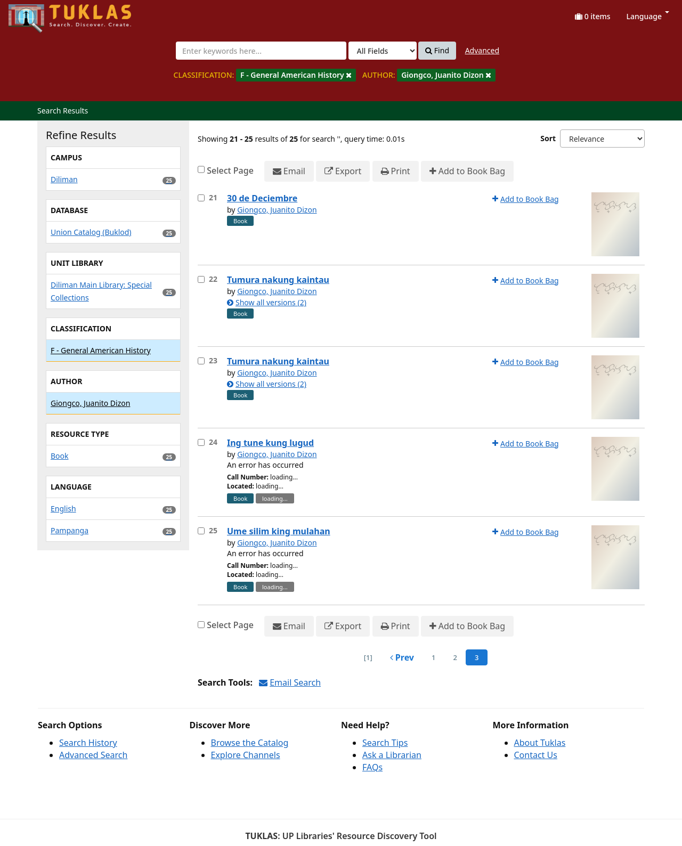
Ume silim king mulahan (278, 531)
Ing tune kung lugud (270, 443)
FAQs (372, 767)
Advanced (482, 50)
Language (648, 16)
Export (342, 171)
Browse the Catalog (250, 743)
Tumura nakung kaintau (278, 280)
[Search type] (382, 51)
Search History (88, 743)
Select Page (230, 170)
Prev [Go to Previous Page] (402, 657)
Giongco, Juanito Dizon (276, 210)
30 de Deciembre (262, 198)
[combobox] (261, 51)
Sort (548, 138)
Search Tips (385, 743)
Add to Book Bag (467, 171)
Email (289, 171)
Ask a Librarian (391, 755)
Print (395, 171)
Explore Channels (245, 755)
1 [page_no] (433, 657)
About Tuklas (540, 743)
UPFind (35, 13)
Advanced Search (93, 755)
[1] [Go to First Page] (368, 657)
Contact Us (535, 755)
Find (437, 50)
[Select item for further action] (201, 197)
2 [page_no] (455, 657)
